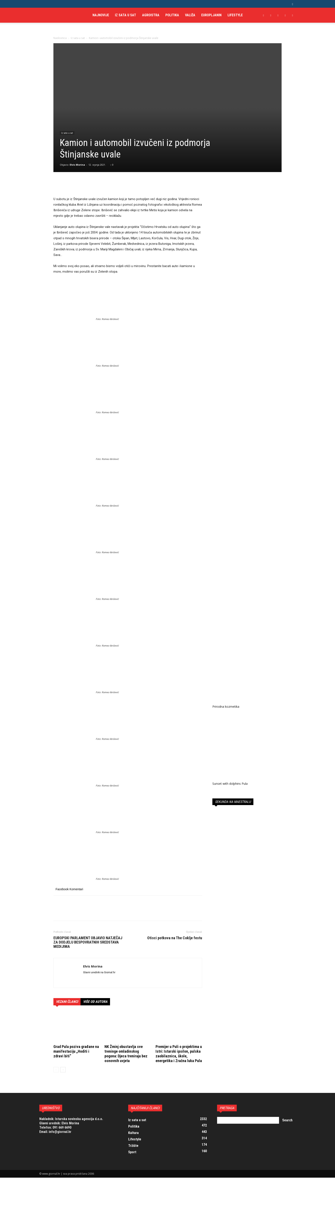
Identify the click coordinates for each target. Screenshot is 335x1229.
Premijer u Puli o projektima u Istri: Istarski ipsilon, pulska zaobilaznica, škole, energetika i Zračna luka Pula (179, 1053)
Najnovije (101, 15)
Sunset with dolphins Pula (230, 784)
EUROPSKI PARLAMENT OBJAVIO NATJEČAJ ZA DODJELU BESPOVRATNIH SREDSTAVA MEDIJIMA (87, 942)
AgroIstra (150, 15)
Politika (172, 15)
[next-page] (63, 1069)
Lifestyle (235, 15)
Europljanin (211, 15)
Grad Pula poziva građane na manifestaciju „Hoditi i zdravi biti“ (76, 1051)
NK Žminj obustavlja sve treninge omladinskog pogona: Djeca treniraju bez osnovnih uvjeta (125, 1053)
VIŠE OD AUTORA (95, 1002)
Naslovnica (60, 38)
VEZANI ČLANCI (67, 1002)
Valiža (190, 15)
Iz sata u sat (125, 15)
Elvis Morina (77, 164)
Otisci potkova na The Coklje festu (174, 938)
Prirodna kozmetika (225, 706)
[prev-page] (56, 1069)
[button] (292, 3)
